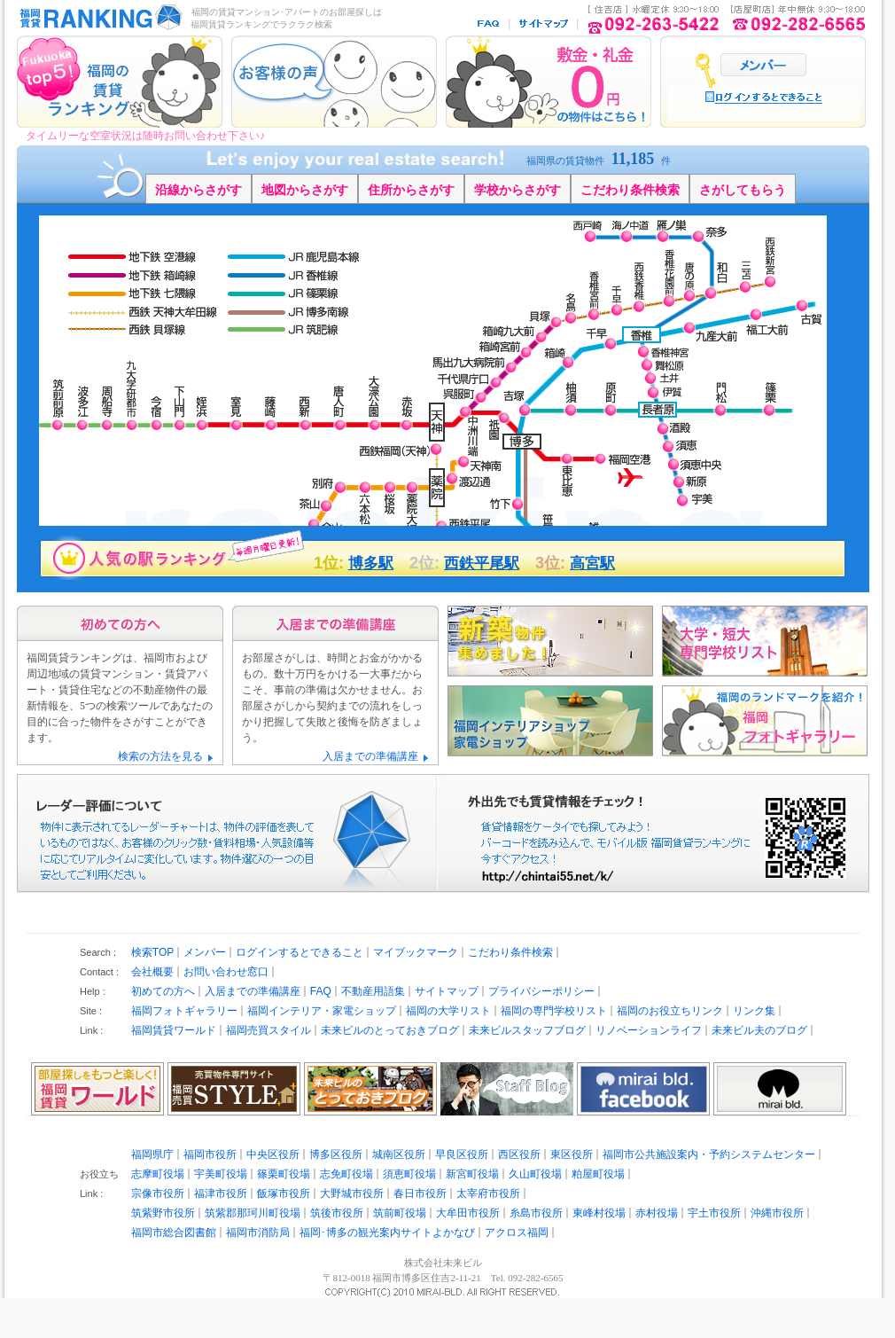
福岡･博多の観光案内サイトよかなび (387, 1232)
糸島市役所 (536, 1213)
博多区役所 (335, 1154)
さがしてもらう (742, 190)
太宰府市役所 (488, 1193)
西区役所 (519, 1154)
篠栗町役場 (283, 1174)
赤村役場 (656, 1213)
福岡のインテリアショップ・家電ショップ (550, 720)
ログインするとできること (299, 952)
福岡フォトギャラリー (184, 1011)
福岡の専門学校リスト (554, 1011)
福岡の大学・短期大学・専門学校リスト (765, 641)
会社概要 (152, 972)
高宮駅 (592, 563)
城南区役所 (398, 1154)
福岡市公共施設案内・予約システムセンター (709, 1154)
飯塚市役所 (283, 1193)
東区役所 (571, 1154)
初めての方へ (163, 991)
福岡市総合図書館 (173, 1232)
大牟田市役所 (468, 1213)
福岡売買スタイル (268, 1030)
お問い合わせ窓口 (225, 972)
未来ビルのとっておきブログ (390, 1030)
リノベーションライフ (648, 1030)
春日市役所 (420, 1193)
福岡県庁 (152, 1154)
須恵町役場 (409, 1174)
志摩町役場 (157, 1174)
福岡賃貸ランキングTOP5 (119, 81)
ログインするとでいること (763, 98)
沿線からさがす (198, 190)
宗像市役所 (157, 1193)
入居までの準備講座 (370, 756)
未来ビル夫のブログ (759, 1030)
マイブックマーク (415, 952)
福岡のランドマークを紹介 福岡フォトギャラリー (765, 720)
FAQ (490, 24)
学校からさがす (517, 190)
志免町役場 (346, 1174)
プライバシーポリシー (541, 991)
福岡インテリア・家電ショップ (321, 1011)
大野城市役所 (352, 1193)
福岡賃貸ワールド (173, 1030)
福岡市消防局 (258, 1232)
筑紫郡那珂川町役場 (252, 1213)
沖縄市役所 (777, 1213)
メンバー (204, 952)
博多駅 (370, 563)
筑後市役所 (336, 1213)
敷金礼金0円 (548, 81)
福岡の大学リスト (448, 1011)
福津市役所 (220, 1193)
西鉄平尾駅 (481, 563)
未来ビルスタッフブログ (527, 1030)
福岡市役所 (210, 1154)
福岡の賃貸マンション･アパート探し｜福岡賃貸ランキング (97, 17)
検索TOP (152, 952)
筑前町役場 (399, 1213)
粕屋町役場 (598, 1174)
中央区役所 (273, 1154)
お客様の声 (334, 81)
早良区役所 (461, 1154)
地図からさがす (304, 190)
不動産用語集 (373, 991)
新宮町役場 (472, 1174)
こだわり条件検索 (630, 190)
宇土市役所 (714, 1213)
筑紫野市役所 (163, 1213)
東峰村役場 (599, 1213)
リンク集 (754, 1011)
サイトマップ (544, 24)
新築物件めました (550, 641)
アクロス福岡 (517, 1232)
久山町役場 (535, 1174)
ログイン (763, 64)
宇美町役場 (220, 1174)
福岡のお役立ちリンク (670, 1011)
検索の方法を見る (160, 756)
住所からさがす (411, 190)
